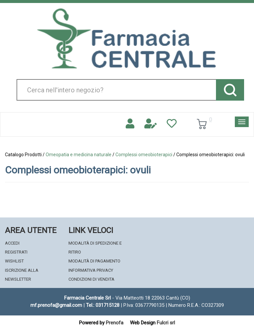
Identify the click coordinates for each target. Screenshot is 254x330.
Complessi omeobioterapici (143, 154)
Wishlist (14, 261)
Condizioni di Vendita (91, 279)
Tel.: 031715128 (102, 305)
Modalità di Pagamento (94, 261)
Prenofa (114, 323)
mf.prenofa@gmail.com (56, 305)
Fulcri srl (166, 323)
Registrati (16, 252)
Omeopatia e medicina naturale (78, 154)
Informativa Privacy (90, 270)
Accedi (12, 243)
